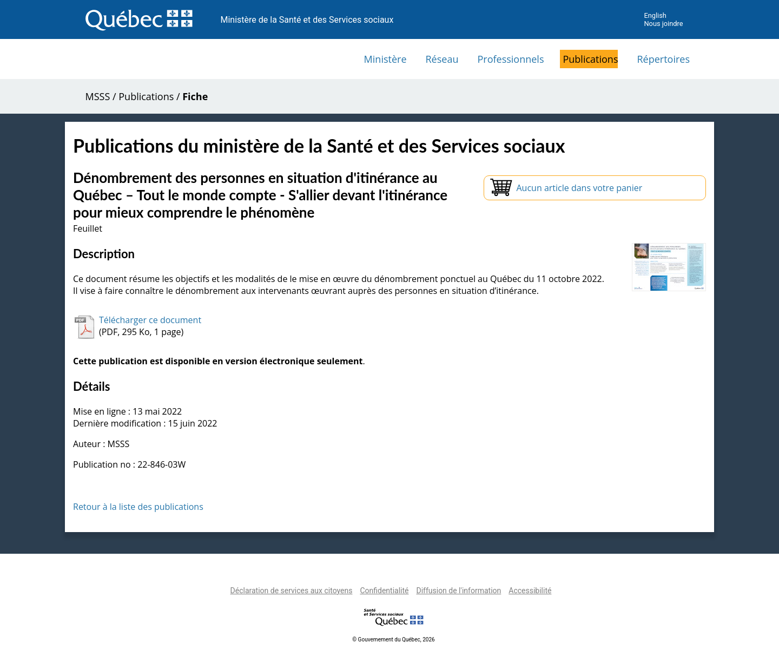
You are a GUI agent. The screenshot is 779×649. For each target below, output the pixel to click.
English (655, 15)
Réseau (442, 59)
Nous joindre (663, 23)
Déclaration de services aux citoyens (291, 590)
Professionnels (510, 59)
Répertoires (663, 59)
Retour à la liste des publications (138, 507)
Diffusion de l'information (458, 590)
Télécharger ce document (150, 320)
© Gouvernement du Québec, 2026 (393, 640)
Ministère (385, 59)
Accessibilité (530, 590)
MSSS (97, 96)
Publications (590, 59)
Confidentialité (384, 590)
